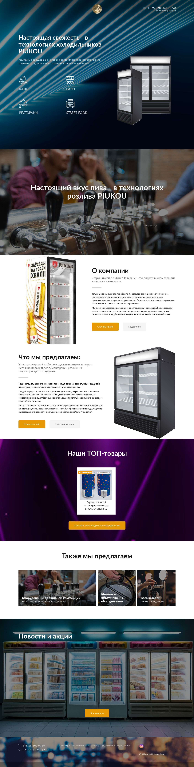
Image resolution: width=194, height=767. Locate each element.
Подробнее (134, 326)
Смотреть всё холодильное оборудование (97, 525)
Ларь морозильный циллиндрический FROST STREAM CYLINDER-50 (96, 505)
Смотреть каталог (64, 424)
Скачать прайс (105, 326)
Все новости (97, 713)
